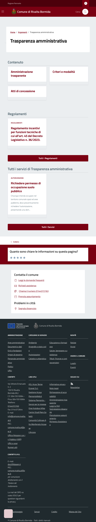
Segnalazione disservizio (58, 411)
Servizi (37, 511)
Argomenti (22, 32)
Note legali (54, 388)
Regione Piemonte (14, 3)
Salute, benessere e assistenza (58, 352)
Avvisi (72, 346)
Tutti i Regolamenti (48, 158)
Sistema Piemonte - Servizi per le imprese (37, 402)
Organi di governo (15, 354)
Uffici (10, 370)
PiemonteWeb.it (35, 396)
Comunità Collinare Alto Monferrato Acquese (37, 424)
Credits (54, 511)
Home (12, 32)
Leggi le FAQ (55, 406)
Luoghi (73, 363)
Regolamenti (16, 122)
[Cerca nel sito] (84, 12)
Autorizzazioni (17, 178)
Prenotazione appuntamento (58, 417)
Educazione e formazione (58, 344)
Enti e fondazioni (15, 350)
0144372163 (13, 406)
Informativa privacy (58, 384)
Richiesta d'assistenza (58, 423)
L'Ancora (32, 432)
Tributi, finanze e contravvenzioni (58, 360)
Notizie (73, 342)
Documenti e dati (15, 346)
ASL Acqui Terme (35, 384)
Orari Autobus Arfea (37, 408)
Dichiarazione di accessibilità (58, 394)
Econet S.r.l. (33, 388)
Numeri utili (12, 447)
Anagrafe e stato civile (37, 348)
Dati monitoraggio (15, 511)
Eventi (73, 367)
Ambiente (33, 342)
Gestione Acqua (35, 392)
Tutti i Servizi (48, 227)
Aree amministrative (16, 342)
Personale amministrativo (16, 360)
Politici (10, 366)
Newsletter (75, 387)
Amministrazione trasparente (58, 401)
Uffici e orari (13, 443)
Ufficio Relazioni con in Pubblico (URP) (16, 437)
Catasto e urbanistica (37, 358)
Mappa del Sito (75, 511)
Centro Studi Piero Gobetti (37, 414)
